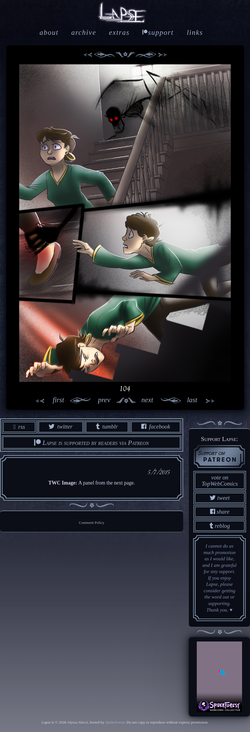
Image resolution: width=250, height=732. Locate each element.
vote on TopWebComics (220, 480)
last (204, 400)
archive (83, 32)
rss (19, 426)
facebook (155, 426)
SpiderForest (115, 722)
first (46, 400)
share (220, 511)
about (49, 32)
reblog (220, 525)
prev (87, 400)
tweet (220, 497)
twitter (60, 426)
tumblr (107, 426)
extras (119, 32)
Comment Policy (91, 523)
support (158, 32)
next (164, 400)
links (195, 32)
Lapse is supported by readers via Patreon (91, 442)
